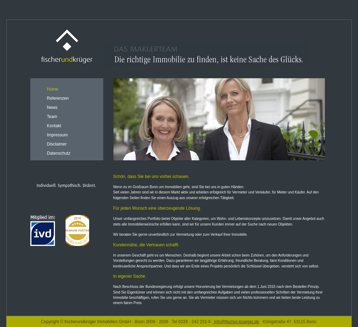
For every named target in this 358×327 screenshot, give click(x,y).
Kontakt (54, 125)
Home (52, 89)
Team (52, 116)
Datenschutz (58, 153)
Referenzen (58, 98)
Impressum (57, 134)
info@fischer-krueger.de (236, 321)
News (52, 107)
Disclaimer (57, 144)
